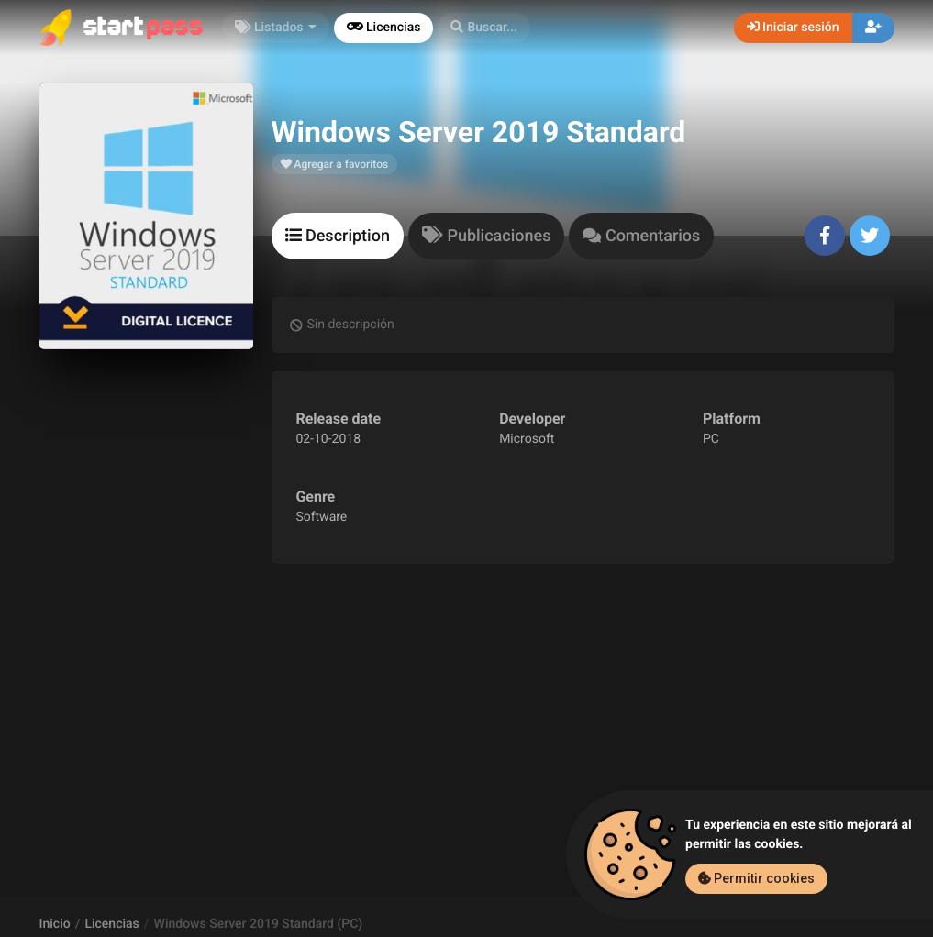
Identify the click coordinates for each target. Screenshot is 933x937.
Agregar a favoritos (335, 164)
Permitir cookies (756, 878)
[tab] (338, 236)
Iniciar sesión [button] (793, 27)
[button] (483, 28)
